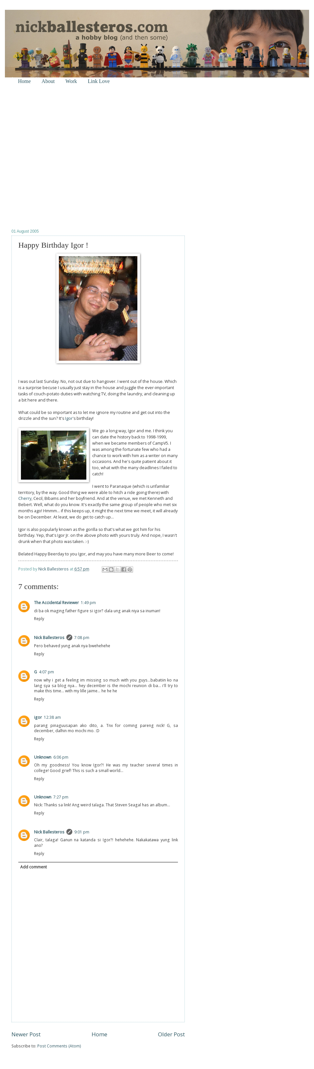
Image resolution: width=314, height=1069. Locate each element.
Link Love (99, 81)
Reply (39, 618)
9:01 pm (81, 832)
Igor (69, 418)
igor (38, 717)
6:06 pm (60, 757)
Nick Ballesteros (49, 637)
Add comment (33, 867)
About (48, 81)
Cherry (24, 498)
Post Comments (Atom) (59, 1046)
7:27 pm (60, 797)
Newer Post (26, 1034)
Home (24, 81)
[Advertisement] (66, 156)
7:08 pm (81, 637)
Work (71, 81)
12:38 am (52, 717)
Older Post (171, 1034)
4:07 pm (46, 672)
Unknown (42, 757)
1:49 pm (88, 602)
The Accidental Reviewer (56, 602)
